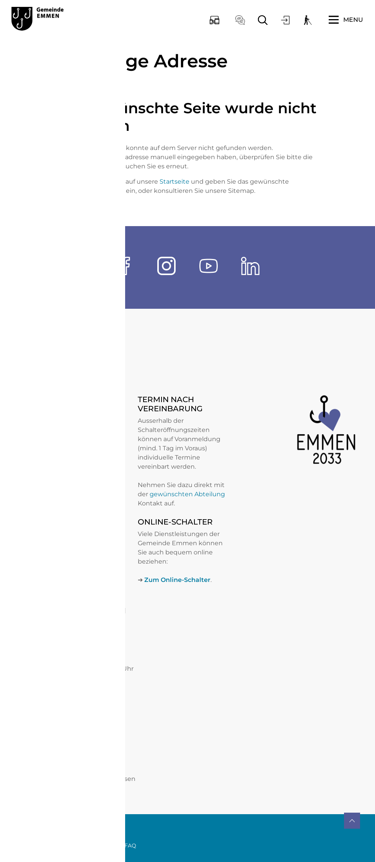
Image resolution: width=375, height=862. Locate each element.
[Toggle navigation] (346, 20)
